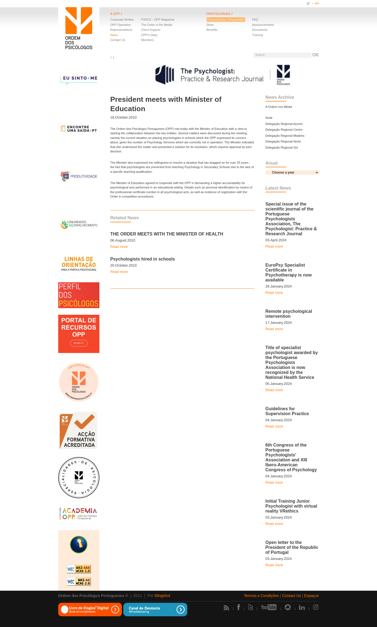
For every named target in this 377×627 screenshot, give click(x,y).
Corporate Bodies (122, 19)
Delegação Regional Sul (282, 147)
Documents (259, 29)
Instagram (316, 607)
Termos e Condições (261, 595)
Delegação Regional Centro (284, 129)
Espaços (311, 595)
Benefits (211, 29)
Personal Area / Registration (226, 19)
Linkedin (302, 607)
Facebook (238, 607)
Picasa (288, 607)
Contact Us (117, 40)
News (114, 35)
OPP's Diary (149, 35)
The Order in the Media (156, 24)
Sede (269, 117)
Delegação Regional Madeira (285, 135)
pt (308, 3)
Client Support (150, 29)
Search (260, 54)
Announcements (263, 24)
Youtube (269, 607)
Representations (121, 29)
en (317, 3)
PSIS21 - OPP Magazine (157, 19)
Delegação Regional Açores (284, 123)
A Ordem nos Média (279, 106)
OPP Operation (120, 24)
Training (257, 35)
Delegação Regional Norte (283, 141)
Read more (119, 247)
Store (210, 24)
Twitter (250, 607)
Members (147, 40)
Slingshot (162, 595)
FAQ (255, 19)
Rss (226, 607)
